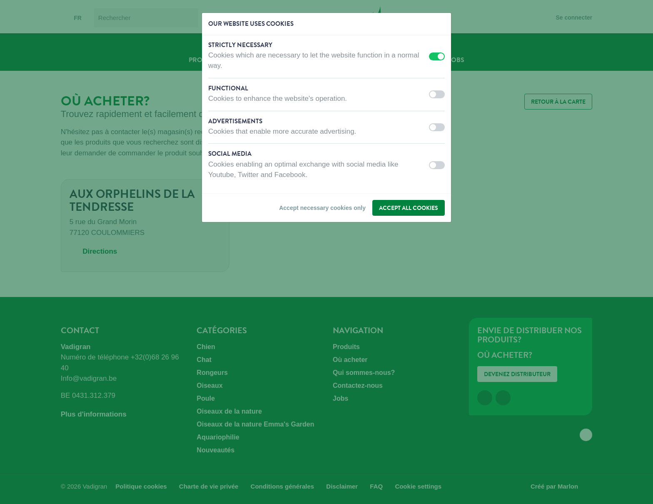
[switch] (437, 56)
